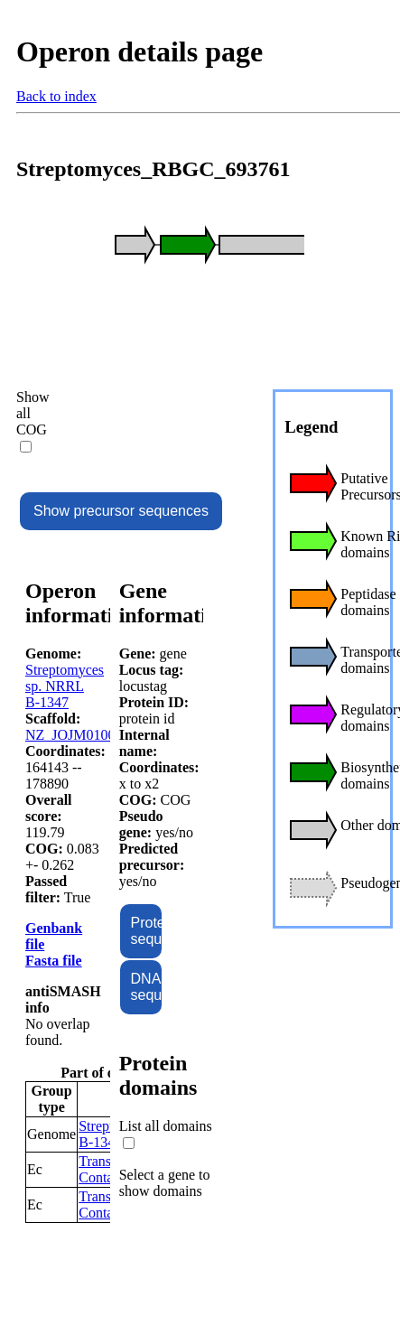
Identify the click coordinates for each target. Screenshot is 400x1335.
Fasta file (53, 960)
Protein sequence (146, 931)
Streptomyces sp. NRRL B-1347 (64, 686)
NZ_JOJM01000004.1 (90, 734)
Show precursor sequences (121, 510)
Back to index (56, 96)
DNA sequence (146, 987)
